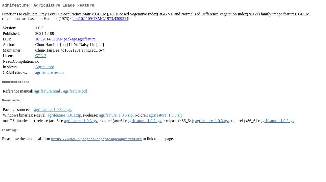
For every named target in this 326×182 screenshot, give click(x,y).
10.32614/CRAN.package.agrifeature (65, 40)
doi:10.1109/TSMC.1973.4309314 (100, 19)
